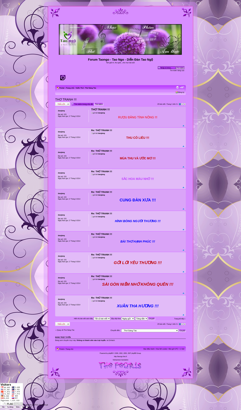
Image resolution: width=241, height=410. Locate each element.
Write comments (62, 104)
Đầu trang (183, 125)
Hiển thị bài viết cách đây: (92, 318)
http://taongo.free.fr (120, 356)
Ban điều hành (149, 349)
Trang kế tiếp (179, 319)
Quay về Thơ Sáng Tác (65, 330)
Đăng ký (181, 92)
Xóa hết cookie (161, 349)
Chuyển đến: (115, 330)
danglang (101, 113)
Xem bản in (177, 87)
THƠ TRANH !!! (66, 99)
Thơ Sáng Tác (90, 88)
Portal (61, 88)
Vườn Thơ (80, 88)
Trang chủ (70, 88)
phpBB (110, 353)
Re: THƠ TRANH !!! (101, 130)
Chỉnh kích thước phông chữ (182, 87)
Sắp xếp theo (122, 318)
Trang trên (172, 104)
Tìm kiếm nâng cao (177, 70)
